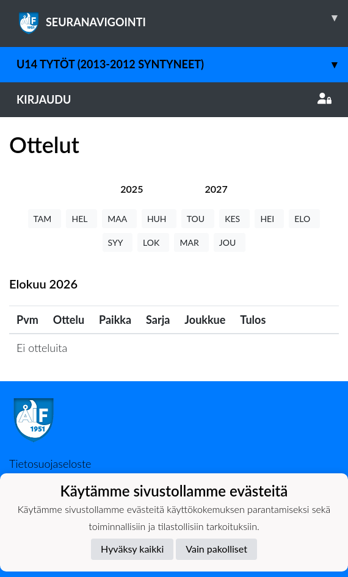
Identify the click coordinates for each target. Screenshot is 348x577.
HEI (269, 218)
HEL (81, 218)
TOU (198, 218)
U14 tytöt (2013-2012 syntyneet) (182, 64)
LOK (153, 242)
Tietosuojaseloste (50, 463)
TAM (45, 218)
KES (234, 218)
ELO (304, 218)
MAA (119, 218)
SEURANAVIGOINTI (182, 17)
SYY (117, 242)
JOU (230, 242)
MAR (191, 242)
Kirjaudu (174, 99)
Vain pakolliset (216, 548)
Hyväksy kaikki (132, 548)
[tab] (132, 188)
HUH (159, 218)
